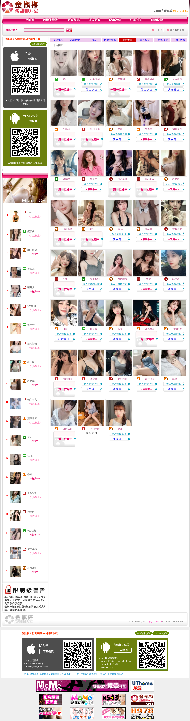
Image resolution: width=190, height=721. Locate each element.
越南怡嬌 (32, 343)
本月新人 (144, 40)
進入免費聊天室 (118, 134)
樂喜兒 (93, 179)
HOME (158, 30)
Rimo (120, 229)
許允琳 (31, 381)
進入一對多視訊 (173, 184)
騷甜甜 (175, 279)
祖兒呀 (31, 362)
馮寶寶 (93, 378)
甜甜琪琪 (95, 129)
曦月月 (31, 287)
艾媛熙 (121, 79)
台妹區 (92, 40)
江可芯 (31, 455)
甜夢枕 (66, 179)
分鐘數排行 (76, 40)
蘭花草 (148, 229)
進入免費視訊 (91, 84)
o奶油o (148, 279)
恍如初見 (32, 399)
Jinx (65, 328)
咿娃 (29, 474)
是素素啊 (67, 229)
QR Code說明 (38, 43)
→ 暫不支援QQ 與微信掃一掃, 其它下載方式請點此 (98, 674)
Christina (149, 179)
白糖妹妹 (67, 428)
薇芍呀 (31, 324)
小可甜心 (32, 568)
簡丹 (65, 79)
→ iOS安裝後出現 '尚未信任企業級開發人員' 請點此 (46, 674)
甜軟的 (31, 512)
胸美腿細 (95, 279)
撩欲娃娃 (149, 79)
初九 (65, 279)
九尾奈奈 (149, 328)
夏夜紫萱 (32, 493)
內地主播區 (110, 40)
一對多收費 (162, 40)
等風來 (31, 268)
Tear (29, 212)
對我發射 (177, 229)
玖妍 (92, 229)
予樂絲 (66, 129)
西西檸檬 (122, 279)
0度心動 (31, 530)
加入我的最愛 (177, 30)
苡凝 (120, 328)
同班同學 (177, 328)
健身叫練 (122, 378)
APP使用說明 (143, 633)
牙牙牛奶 (32, 549)
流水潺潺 (177, 79)
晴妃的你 (67, 378)
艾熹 (120, 129)
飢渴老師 (122, 179)
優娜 (120, 428)
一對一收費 (179, 40)
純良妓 (93, 328)
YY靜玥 (31, 306)
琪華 (174, 378)
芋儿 (29, 437)
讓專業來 (32, 418)
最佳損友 (149, 378)
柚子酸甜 (32, 250)
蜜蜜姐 (31, 231)
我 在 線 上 (91, 89)
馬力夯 (148, 129)
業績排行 (58, 40)
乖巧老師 (95, 428)
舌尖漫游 (95, 79)
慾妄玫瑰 (177, 129)
